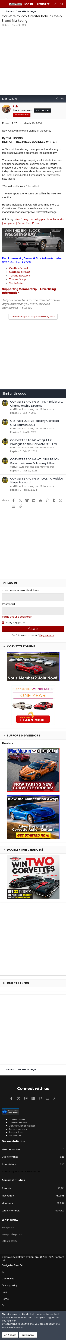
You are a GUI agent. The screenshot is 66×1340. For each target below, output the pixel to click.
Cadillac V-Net (18, 268)
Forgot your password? (17, 616)
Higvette (59, 1210)
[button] (32, 1272)
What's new (10, 1220)
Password (8, 604)
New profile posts (12, 1234)
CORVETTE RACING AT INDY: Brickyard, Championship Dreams (36, 404)
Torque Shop (17, 279)
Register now (46, 635)
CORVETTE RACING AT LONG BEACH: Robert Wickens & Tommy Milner (35, 461)
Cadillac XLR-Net (18, 1122)
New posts (8, 1227)
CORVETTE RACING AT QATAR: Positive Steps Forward (36, 480)
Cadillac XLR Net (19, 272)
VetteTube (16, 283)
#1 (62, 99)
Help (4, 1292)
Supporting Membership (19, 289)
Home (5, 1299)
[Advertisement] (33, 62)
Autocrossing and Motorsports (36, 409)
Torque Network (19, 275)
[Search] (61, 4)
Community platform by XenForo (33, 1258)
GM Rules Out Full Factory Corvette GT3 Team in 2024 (34, 423)
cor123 (14, 409)
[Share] (56, 98)
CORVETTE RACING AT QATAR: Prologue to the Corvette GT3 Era (33, 442)
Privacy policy (9, 1285)
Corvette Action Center (22, 1125)
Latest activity (9, 1241)
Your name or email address (20, 590)
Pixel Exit (18, 1265)
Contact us (8, 1278)
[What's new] (54, 4)
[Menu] (4, 4)
